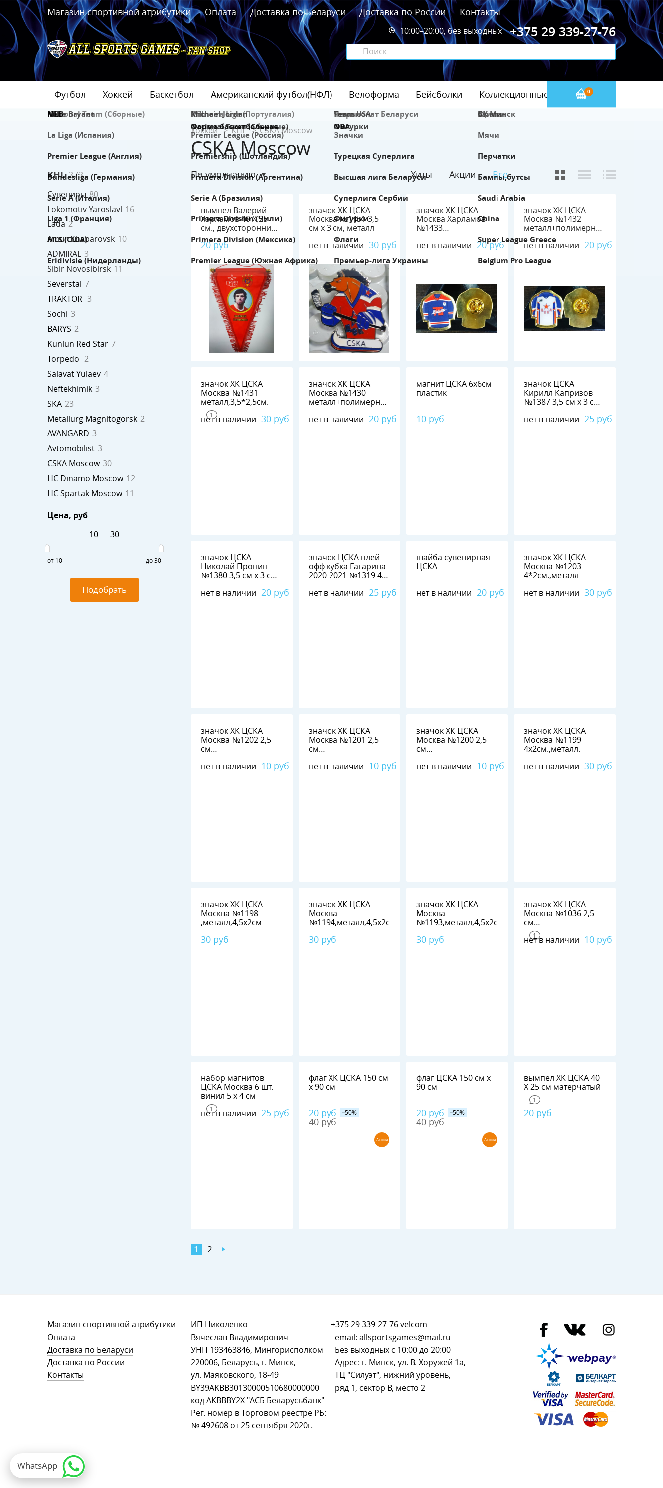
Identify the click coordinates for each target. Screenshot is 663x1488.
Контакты (480, 12)
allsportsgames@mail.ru (405, 1337)
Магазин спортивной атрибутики (120, 12)
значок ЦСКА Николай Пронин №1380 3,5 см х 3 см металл (239, 571)
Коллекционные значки (530, 94)
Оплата (220, 12)
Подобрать (104, 589)
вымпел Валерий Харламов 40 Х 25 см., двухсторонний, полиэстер (239, 223)
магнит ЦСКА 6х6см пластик (454, 388)
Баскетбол (172, 94)
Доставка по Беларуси (298, 12)
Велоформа (374, 94)
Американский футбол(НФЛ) (271, 94)
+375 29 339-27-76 (364, 1324)
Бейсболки (439, 94)
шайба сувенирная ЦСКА (453, 562)
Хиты (421, 174)
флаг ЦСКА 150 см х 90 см (453, 1082)
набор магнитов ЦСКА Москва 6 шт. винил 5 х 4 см (237, 1087)
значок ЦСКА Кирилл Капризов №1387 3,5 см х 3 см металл (562, 397)
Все (500, 174)
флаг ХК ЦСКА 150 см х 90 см (348, 1082)
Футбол (70, 94)
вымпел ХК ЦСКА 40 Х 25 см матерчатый (562, 1082)
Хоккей (118, 94)
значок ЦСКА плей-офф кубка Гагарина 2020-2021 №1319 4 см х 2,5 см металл (347, 571)
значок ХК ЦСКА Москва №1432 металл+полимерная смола (564, 223)
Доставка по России (402, 12)
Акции (462, 174)
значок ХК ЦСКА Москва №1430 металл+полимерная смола (349, 397)
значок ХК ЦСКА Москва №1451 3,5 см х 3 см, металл (344, 219)
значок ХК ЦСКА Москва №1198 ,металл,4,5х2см (232, 913)
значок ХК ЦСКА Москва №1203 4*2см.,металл (555, 566)
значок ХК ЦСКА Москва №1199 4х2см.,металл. (555, 740)
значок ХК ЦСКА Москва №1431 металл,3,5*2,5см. (235, 393)
